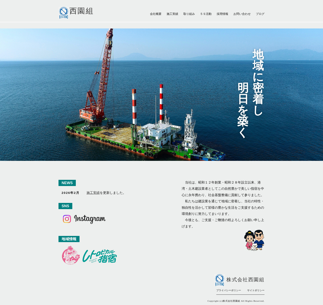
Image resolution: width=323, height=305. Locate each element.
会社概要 (156, 13)
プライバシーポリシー (228, 290)
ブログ (260, 13)
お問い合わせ (242, 13)
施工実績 (172, 13)
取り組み (189, 13)
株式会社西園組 (245, 279)
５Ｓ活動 (206, 13)
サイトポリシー (255, 290)
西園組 (81, 11)
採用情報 (222, 13)
